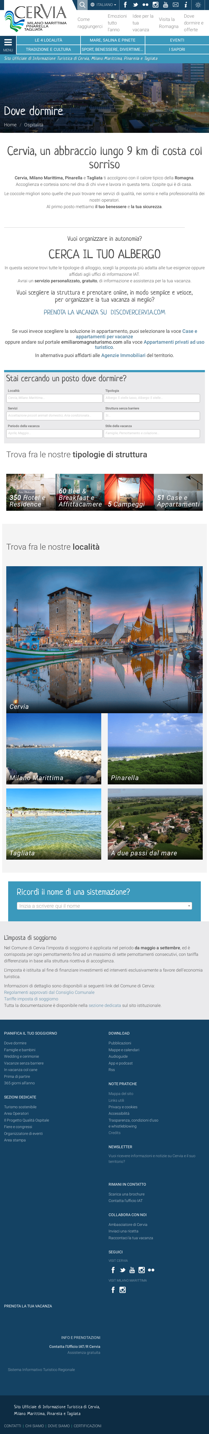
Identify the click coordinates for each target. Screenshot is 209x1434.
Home (10, 124)
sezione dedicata (105, 1005)
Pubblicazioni (120, 1043)
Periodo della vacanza (23, 426)
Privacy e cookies (123, 1107)
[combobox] (54, 398)
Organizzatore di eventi (23, 1133)
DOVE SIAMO (58, 1426)
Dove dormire (15, 1043)
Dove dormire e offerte (194, 22)
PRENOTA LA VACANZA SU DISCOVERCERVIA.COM (104, 312)
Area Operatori (16, 1113)
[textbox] (104, 906)
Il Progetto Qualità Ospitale (26, 1120)
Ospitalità (33, 124)
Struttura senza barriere (122, 408)
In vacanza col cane (20, 1069)
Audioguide (118, 1056)
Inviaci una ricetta (124, 1231)
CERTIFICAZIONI (88, 1426)
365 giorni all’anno (19, 1083)
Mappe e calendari (124, 1050)
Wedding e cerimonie (21, 1056)
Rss (112, 1069)
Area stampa (15, 1140)
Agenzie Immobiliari (123, 355)
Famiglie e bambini (19, 1050)
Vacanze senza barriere (24, 1063)
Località (13, 391)
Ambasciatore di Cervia (128, 1224)
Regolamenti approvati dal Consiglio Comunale (49, 992)
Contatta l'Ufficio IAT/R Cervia (74, 1346)
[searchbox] (54, 398)
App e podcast (121, 1063)
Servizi (12, 408)
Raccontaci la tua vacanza (131, 1238)
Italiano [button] (106, 4)
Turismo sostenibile (20, 1107)
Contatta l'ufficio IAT (126, 1200)
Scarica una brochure (127, 1194)
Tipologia (112, 391)
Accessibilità (119, 1113)
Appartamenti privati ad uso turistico (149, 344)
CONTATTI (12, 1426)
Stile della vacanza (118, 426)
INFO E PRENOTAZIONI (80, 1337)
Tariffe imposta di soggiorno (31, 998)
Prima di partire (17, 1076)
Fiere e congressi (18, 1127)
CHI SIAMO (34, 1426)
